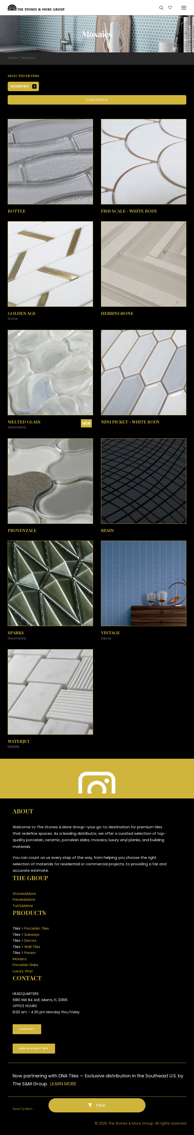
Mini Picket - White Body (130, 421)
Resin (107, 530)
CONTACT (26, 1029)
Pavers (30, 952)
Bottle (17, 211)
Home (12, 57)
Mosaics (20, 958)
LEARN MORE (63, 1084)
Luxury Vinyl (22, 971)
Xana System (22, 1109)
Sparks (16, 632)
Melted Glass (24, 421)
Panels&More (24, 899)
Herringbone (117, 313)
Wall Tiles (32, 946)
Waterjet (19, 741)
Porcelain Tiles (36, 928)
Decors (30, 940)
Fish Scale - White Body (129, 211)
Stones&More (24, 893)
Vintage (110, 632)
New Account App (33, 1048)
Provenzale (22, 530)
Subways (31, 934)
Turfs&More (23, 905)
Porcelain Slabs (25, 964)
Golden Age (22, 313)
